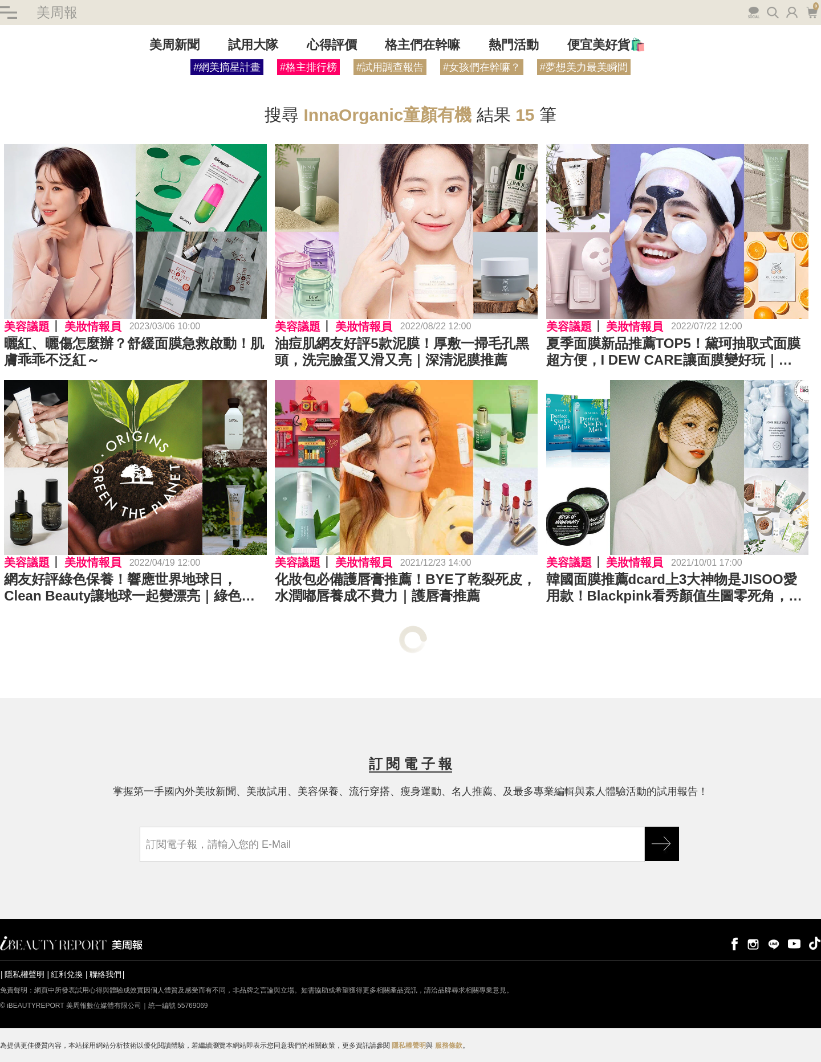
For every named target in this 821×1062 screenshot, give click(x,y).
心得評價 (332, 45)
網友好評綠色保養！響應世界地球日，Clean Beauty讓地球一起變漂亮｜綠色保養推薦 (129, 587)
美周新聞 (174, 45)
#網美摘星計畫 (227, 67)
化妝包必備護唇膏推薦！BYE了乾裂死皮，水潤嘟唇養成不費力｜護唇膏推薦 (405, 587)
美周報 (57, 12)
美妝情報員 (92, 326)
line (773, 943)
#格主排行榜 (308, 67)
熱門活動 (514, 45)
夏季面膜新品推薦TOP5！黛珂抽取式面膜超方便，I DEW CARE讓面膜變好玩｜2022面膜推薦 (673, 352)
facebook (732, 943)
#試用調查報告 (390, 67)
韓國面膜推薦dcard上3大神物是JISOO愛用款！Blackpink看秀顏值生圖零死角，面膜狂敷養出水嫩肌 (674, 587)
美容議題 (27, 326)
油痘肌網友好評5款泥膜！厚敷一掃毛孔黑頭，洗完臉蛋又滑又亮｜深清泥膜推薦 (402, 351)
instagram (753, 943)
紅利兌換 (67, 974)
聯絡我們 (105, 974)
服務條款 (448, 1045)
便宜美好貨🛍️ (606, 45)
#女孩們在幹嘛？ (482, 67)
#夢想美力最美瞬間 (584, 67)
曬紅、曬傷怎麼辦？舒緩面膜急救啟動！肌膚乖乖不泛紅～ (134, 351)
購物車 (811, 11)
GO (662, 844)
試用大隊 (253, 45)
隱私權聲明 (24, 974)
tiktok (814, 943)
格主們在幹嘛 (422, 45)
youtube (794, 943)
